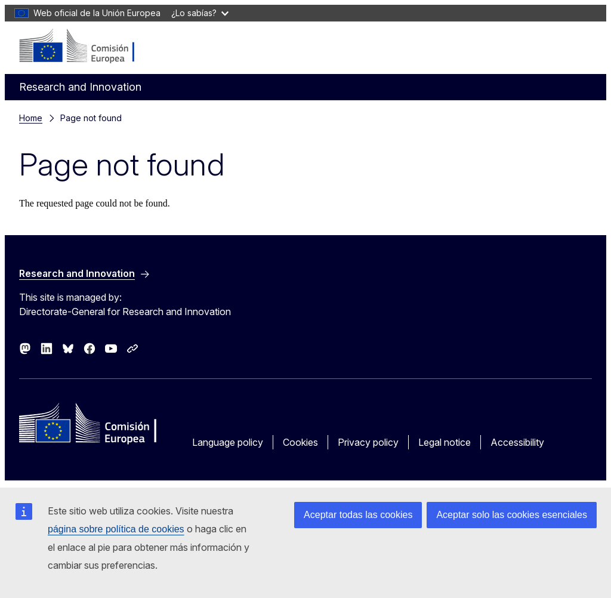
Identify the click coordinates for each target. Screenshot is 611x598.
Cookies (300, 442)
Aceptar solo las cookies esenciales (511, 515)
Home (30, 118)
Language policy (227, 442)
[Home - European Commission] (91, 46)
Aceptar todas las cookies (358, 515)
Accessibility (517, 442)
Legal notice (444, 442)
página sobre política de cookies (116, 529)
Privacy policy (368, 442)
